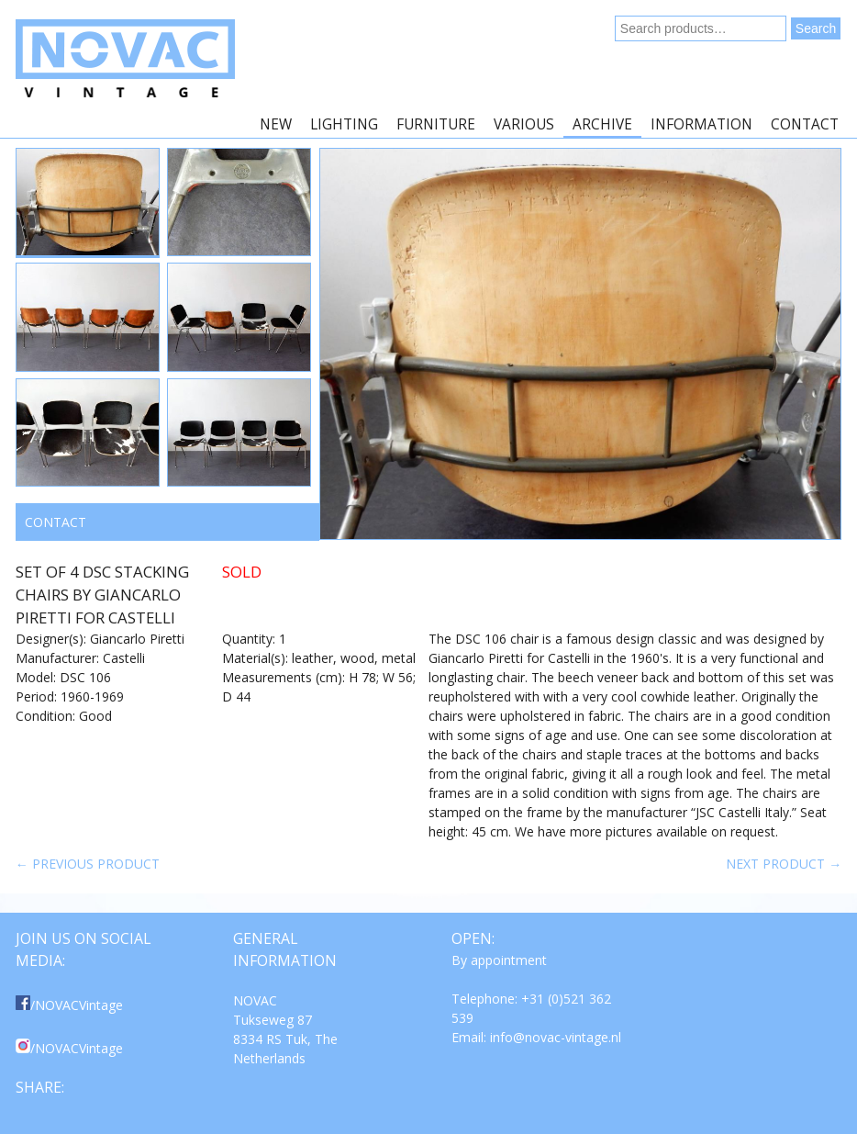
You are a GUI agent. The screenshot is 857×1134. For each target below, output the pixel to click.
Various (524, 124)
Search (816, 28)
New (276, 124)
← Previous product (88, 863)
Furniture (435, 124)
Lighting (344, 124)
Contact (805, 124)
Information (701, 124)
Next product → (783, 863)
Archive (602, 124)
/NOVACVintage (69, 1005)
